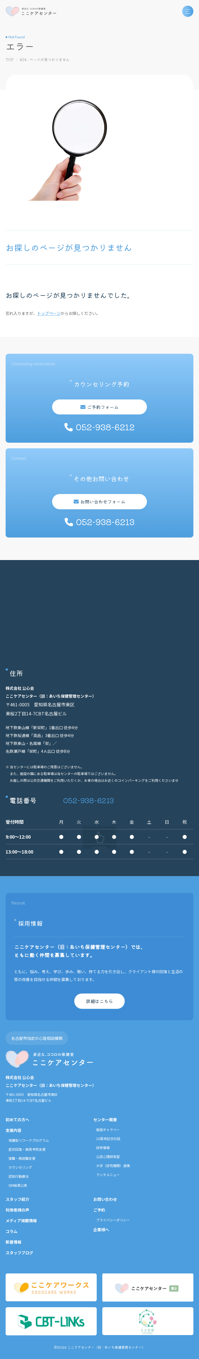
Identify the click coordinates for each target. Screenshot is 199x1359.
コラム (11, 1231)
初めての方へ (17, 1119)
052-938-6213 (88, 800)
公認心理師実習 (108, 1156)
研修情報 (103, 1147)
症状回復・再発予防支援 (27, 1149)
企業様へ (101, 1229)
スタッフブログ (19, 1252)
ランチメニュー (108, 1174)
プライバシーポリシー (113, 1219)
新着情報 (13, 1242)
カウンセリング (20, 1167)
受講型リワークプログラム (28, 1140)
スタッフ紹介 (17, 1199)
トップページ (49, 313)
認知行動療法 (18, 1176)
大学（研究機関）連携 (113, 1165)
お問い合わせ (105, 1199)
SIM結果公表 (17, 1185)
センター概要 (105, 1119)
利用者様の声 (17, 1210)
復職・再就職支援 (21, 1158)
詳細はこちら (99, 1001)
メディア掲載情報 (21, 1220)
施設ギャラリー (108, 1129)
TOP (10, 59)
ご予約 (99, 1210)
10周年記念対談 (108, 1138)
